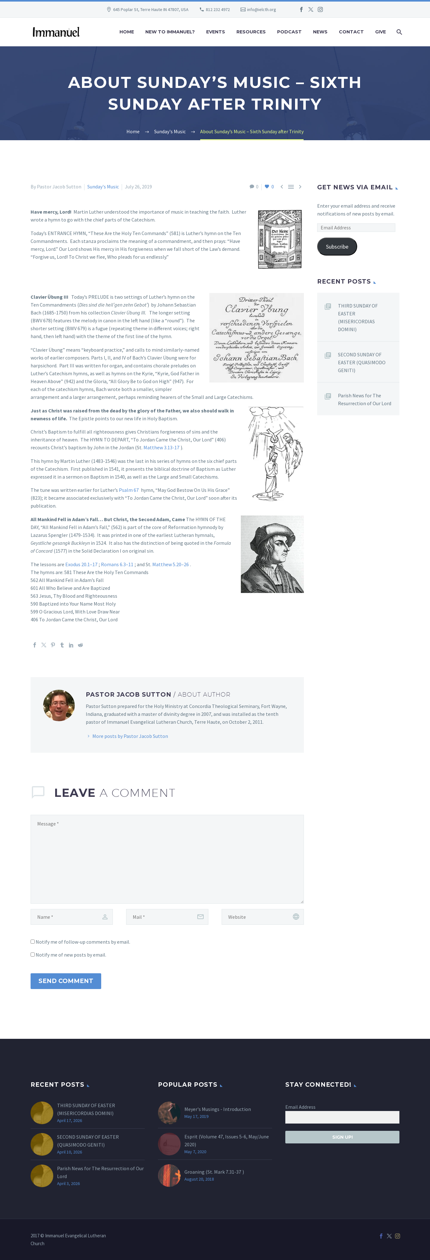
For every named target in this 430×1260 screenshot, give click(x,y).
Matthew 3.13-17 (161, 447)
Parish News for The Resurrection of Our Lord (364, 399)
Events (215, 32)
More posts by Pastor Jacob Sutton (130, 736)
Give (380, 32)
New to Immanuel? (170, 32)
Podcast (289, 32)
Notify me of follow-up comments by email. (83, 942)
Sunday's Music (103, 186)
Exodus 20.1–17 (81, 564)
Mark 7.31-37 (227, 1172)
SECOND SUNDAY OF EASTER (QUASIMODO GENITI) (362, 362)
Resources (251, 32)
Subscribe (337, 246)
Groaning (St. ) (214, 1172)
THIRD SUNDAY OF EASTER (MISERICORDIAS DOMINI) (358, 317)
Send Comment (65, 981)
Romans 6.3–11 (117, 564)
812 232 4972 (218, 9)
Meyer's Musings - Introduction (217, 1109)
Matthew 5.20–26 (170, 564)
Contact (351, 32)
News (320, 32)
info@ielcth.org (261, 9)
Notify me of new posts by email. (71, 955)
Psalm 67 (129, 490)
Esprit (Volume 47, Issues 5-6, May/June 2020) (226, 1140)
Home (126, 32)
